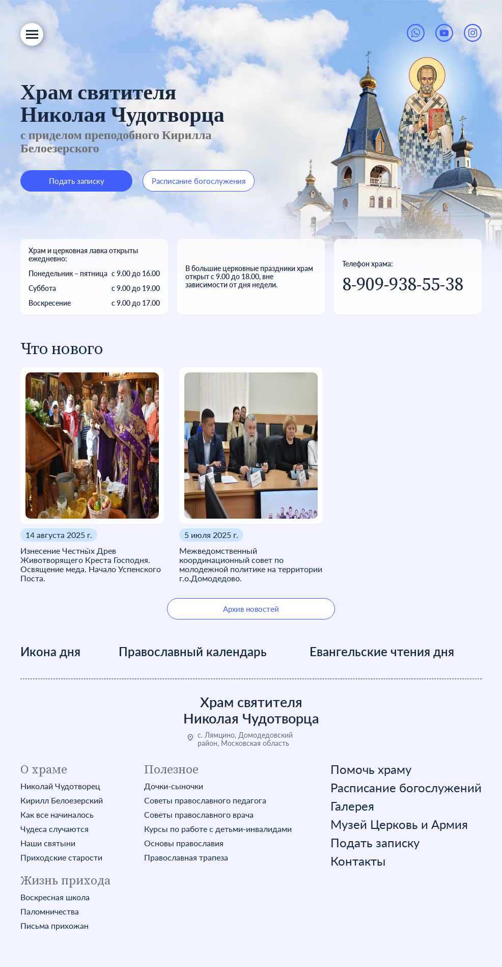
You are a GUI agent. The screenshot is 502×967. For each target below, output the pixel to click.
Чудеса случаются (54, 829)
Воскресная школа (55, 897)
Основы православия (184, 843)
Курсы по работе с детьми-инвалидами (218, 829)
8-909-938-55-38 (402, 284)
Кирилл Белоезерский (61, 800)
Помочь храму (370, 769)
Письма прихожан (54, 925)
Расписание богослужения (198, 180)
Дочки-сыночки (173, 786)
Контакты (357, 861)
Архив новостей (251, 608)
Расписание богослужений (406, 787)
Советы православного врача (199, 814)
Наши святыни (47, 843)
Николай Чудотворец (60, 786)
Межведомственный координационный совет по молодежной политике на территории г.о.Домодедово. (250, 564)
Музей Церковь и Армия (399, 824)
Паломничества (49, 911)
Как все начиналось (57, 814)
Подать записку (76, 180)
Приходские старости (61, 857)
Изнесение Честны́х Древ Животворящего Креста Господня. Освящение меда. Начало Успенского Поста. (90, 564)
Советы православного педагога (205, 800)
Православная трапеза (186, 857)
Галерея (352, 806)
